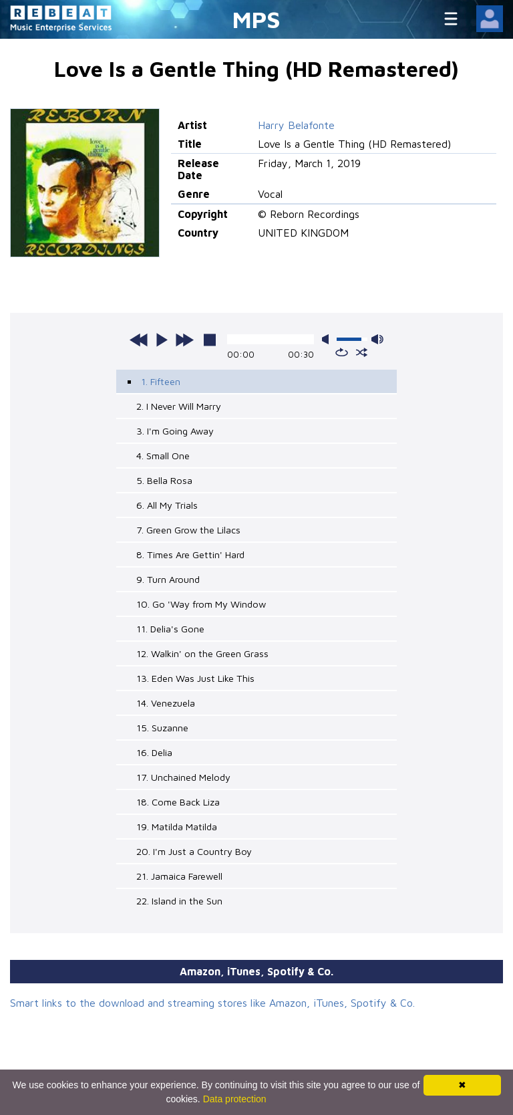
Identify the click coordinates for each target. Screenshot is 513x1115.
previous (139, 339)
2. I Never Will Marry (178, 406)
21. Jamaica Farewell (179, 876)
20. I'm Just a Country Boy (194, 851)
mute (328, 339)
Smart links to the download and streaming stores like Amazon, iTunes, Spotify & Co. (212, 1003)
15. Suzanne (162, 727)
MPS (256, 19)
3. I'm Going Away (175, 431)
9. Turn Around (168, 579)
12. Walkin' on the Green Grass (202, 653)
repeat (341, 352)
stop (209, 339)
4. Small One (163, 455)
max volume (377, 339)
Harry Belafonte (296, 125)
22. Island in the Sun (179, 900)
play (161, 339)
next (184, 339)
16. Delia (154, 752)
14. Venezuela (165, 703)
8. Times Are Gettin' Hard (190, 554)
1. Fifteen (160, 381)
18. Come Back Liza (178, 802)
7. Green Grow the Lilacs (188, 529)
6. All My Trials (167, 505)
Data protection (235, 1099)
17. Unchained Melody (183, 777)
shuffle (361, 352)
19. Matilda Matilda (176, 826)
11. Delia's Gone (170, 628)
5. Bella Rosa (164, 480)
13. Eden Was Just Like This (195, 678)
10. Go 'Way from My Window (201, 604)
